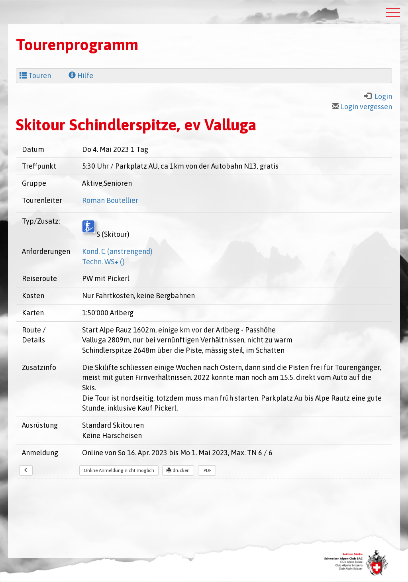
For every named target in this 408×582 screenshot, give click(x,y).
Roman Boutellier (110, 200)
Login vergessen (362, 106)
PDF (207, 470)
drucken (178, 470)
